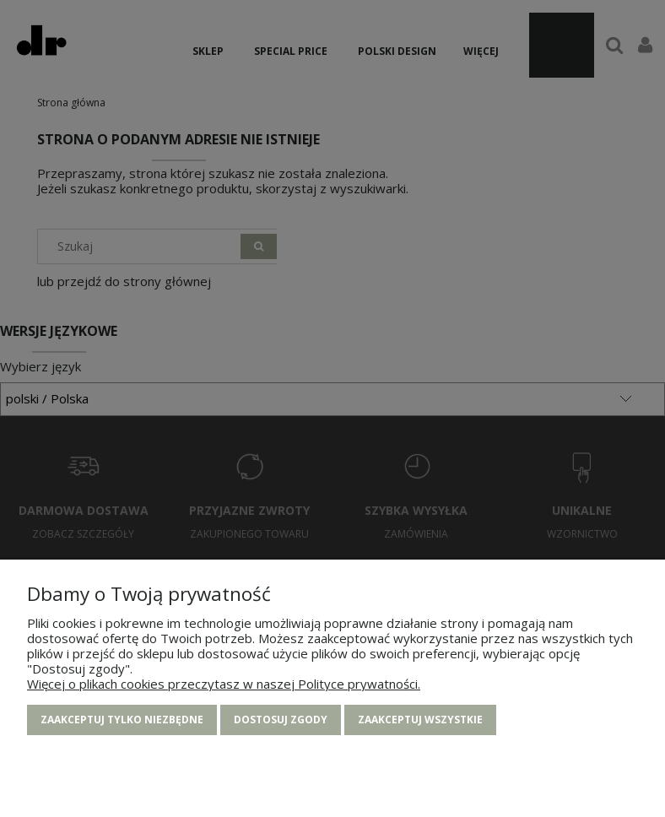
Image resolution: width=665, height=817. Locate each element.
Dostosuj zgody (280, 720)
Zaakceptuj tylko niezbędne (122, 720)
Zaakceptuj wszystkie (420, 720)
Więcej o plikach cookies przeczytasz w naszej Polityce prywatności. (223, 684)
